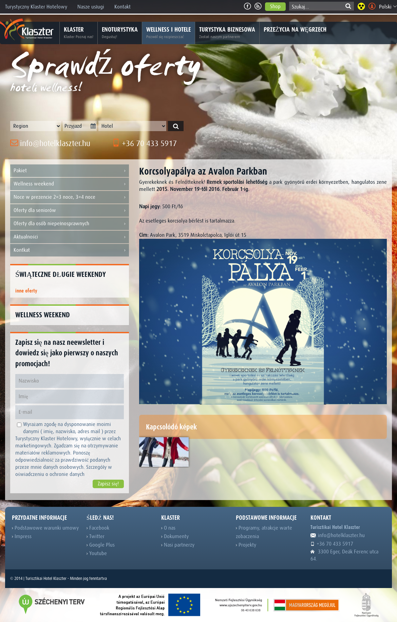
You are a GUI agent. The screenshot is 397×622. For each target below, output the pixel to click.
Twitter (96, 536)
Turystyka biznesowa (227, 33)
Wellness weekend (70, 184)
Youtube (97, 553)
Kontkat (70, 250)
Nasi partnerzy (177, 545)
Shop (275, 6)
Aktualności (70, 237)
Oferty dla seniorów (70, 210)
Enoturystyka (120, 33)
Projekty (246, 545)
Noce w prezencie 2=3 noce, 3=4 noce (70, 197)
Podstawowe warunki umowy (45, 528)
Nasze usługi (90, 7)
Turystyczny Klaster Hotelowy (36, 7)
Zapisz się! (108, 483)
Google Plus (101, 545)
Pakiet (70, 170)
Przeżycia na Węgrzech (295, 29)
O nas (168, 528)
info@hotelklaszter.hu (50, 143)
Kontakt (122, 7)
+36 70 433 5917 (144, 143)
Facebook (98, 528)
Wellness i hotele (168, 33)
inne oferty (26, 291)
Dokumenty (175, 536)
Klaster (78, 33)
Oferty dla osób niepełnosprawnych (70, 223)
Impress (22, 536)
